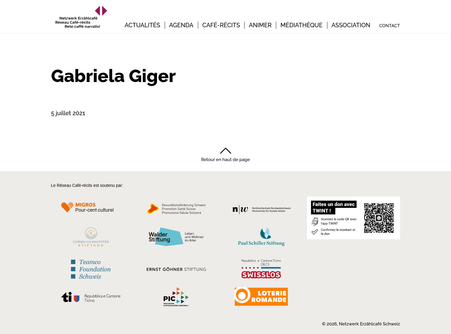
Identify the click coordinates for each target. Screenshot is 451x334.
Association (351, 25)
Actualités (142, 25)
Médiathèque (301, 25)
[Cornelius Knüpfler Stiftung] (91, 238)
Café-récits (221, 25)
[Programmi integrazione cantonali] (176, 298)
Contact (389, 26)
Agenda (181, 25)
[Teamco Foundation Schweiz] (91, 268)
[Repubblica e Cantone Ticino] (91, 298)
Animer (260, 25)
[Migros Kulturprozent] (91, 210)
